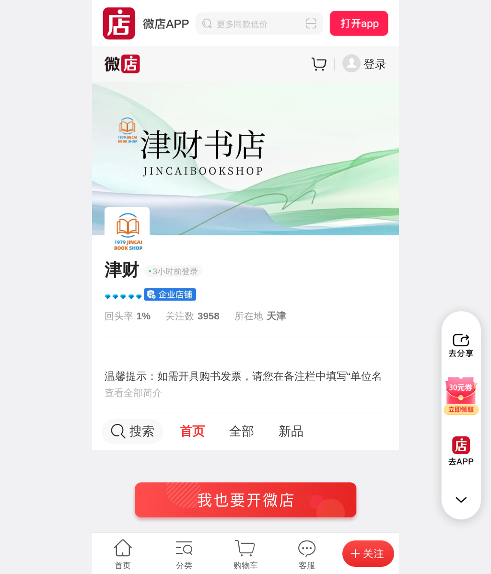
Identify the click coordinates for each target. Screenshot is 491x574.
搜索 (132, 431)
